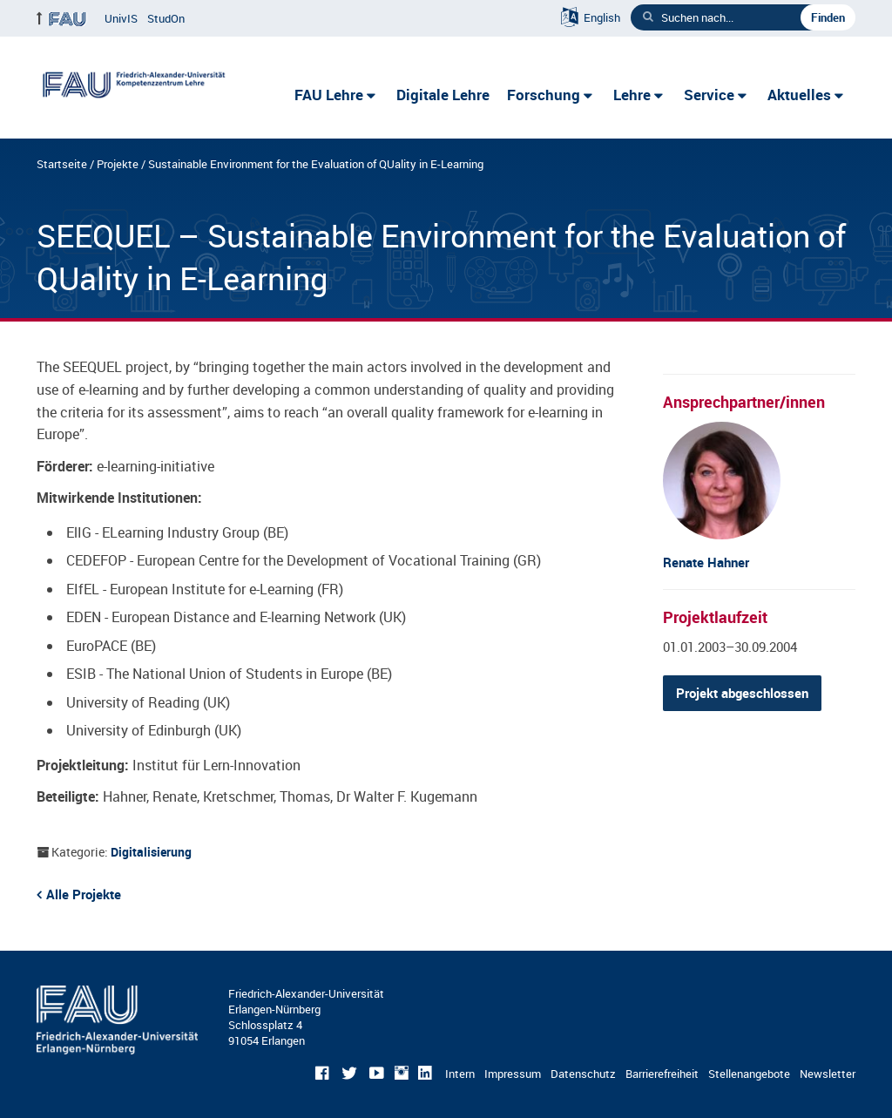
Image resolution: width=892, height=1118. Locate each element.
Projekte (118, 164)
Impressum (512, 1073)
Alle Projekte (83, 894)
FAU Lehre (328, 95)
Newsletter (827, 1073)
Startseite (62, 164)
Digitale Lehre (443, 95)
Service (709, 95)
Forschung (543, 95)
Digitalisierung (151, 852)
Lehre (632, 95)
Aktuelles (799, 95)
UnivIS (121, 18)
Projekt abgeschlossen (742, 692)
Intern (460, 1073)
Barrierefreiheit (662, 1073)
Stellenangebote (749, 1073)
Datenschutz (583, 1073)
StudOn (166, 18)
